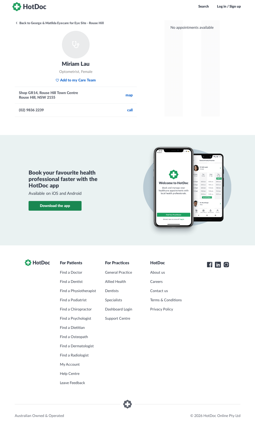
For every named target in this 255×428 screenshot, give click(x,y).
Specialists (113, 300)
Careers (156, 282)
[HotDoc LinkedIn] (218, 265)
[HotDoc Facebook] (209, 265)
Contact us (159, 291)
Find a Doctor (71, 272)
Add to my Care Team (76, 80)
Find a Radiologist (74, 355)
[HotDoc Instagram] (226, 265)
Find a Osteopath (74, 337)
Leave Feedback (72, 383)
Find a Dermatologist (77, 346)
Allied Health (115, 282)
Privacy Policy (161, 309)
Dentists (112, 291)
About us (157, 272)
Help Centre (69, 374)
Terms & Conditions (166, 300)
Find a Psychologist (75, 318)
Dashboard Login (118, 309)
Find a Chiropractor (76, 309)
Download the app (55, 206)
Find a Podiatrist (73, 300)
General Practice (118, 272)
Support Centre (117, 318)
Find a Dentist (71, 282)
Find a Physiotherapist (78, 291)
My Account (70, 364)
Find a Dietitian (72, 328)
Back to (59, 23)
